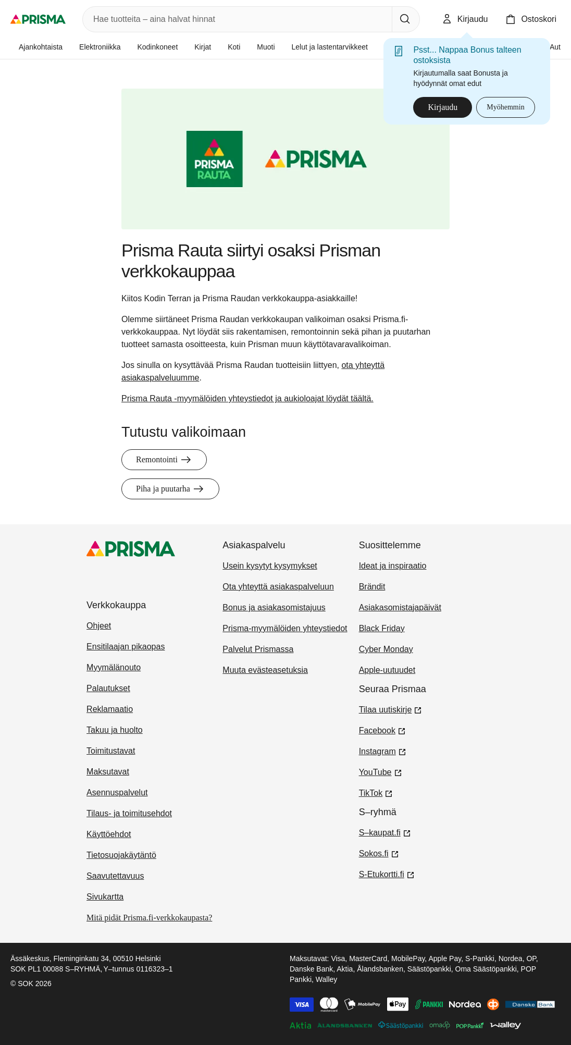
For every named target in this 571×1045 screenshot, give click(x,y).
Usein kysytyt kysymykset (269, 565)
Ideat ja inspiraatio (393, 565)
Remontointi (164, 459)
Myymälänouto (113, 667)
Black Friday (382, 628)
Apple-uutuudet (387, 670)
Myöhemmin (505, 107)
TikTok (376, 792)
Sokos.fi (379, 852)
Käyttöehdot (108, 834)
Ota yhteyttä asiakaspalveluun (277, 586)
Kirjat (202, 47)
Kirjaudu (442, 107)
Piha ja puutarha (170, 489)
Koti (234, 47)
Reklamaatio (109, 709)
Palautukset (108, 688)
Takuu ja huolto (114, 730)
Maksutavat (107, 771)
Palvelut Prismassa (257, 649)
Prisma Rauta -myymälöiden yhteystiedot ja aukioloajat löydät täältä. (247, 398)
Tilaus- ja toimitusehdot (129, 813)
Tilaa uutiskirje (391, 709)
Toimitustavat (110, 750)
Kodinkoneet (157, 47)
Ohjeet (98, 625)
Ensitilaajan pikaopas (125, 646)
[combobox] (235, 19)
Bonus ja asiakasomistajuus (273, 607)
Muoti (266, 47)
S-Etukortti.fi (387, 873)
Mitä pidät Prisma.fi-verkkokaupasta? (149, 917)
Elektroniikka (99, 47)
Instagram (382, 750)
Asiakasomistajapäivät (400, 607)
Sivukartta (104, 896)
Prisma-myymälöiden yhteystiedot (284, 628)
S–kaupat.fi (385, 832)
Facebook (382, 729)
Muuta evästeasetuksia (265, 670)
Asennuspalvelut (116, 792)
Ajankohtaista (41, 47)
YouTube (380, 771)
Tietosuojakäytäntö (121, 855)
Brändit (372, 586)
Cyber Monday (386, 649)
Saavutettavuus (115, 875)
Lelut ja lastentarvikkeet (330, 47)
